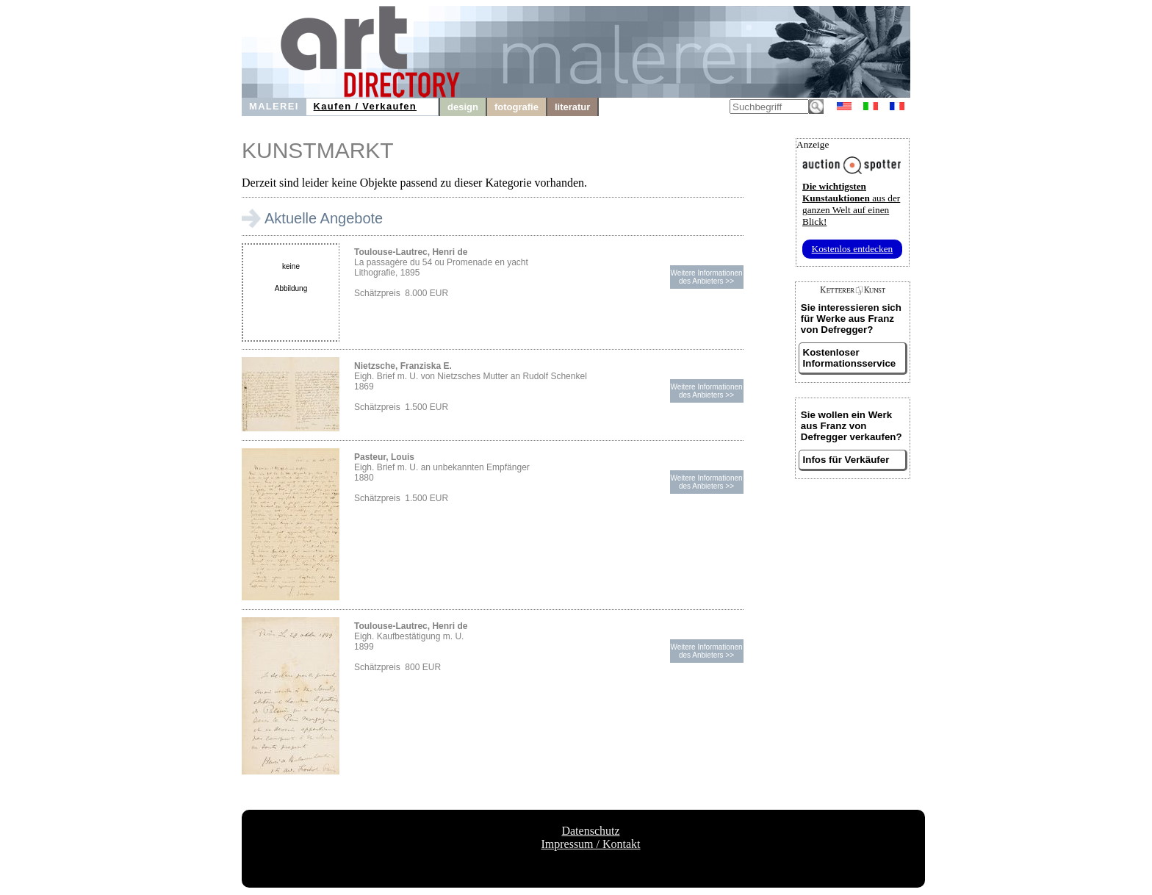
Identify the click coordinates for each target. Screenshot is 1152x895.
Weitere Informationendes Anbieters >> (706, 277)
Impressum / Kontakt (590, 844)
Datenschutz (590, 830)
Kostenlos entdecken (852, 248)
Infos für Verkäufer (846, 459)
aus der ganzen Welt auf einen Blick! (851, 204)
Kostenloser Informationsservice (849, 358)
